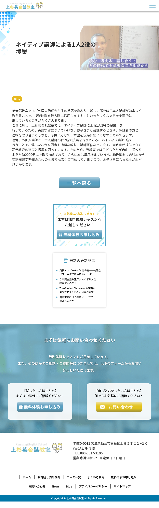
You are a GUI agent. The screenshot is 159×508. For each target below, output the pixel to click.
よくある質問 (95, 484)
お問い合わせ (36, 493)
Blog (17, 98)
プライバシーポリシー (93, 493)
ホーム (27, 484)
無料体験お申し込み (123, 484)
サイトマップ (122, 493)
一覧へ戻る (79, 188)
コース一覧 (74, 484)
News (55, 493)
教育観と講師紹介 (49, 484)
